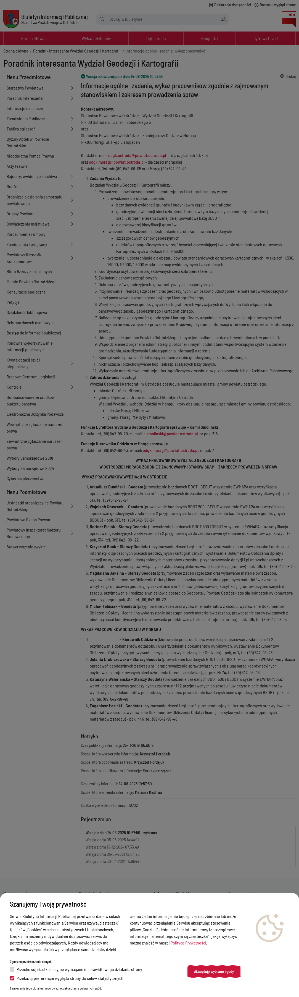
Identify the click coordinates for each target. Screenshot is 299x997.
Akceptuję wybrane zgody (214, 971)
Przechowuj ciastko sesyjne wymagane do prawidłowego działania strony (76, 969)
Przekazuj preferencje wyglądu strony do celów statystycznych (66, 978)
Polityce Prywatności (188, 942)
